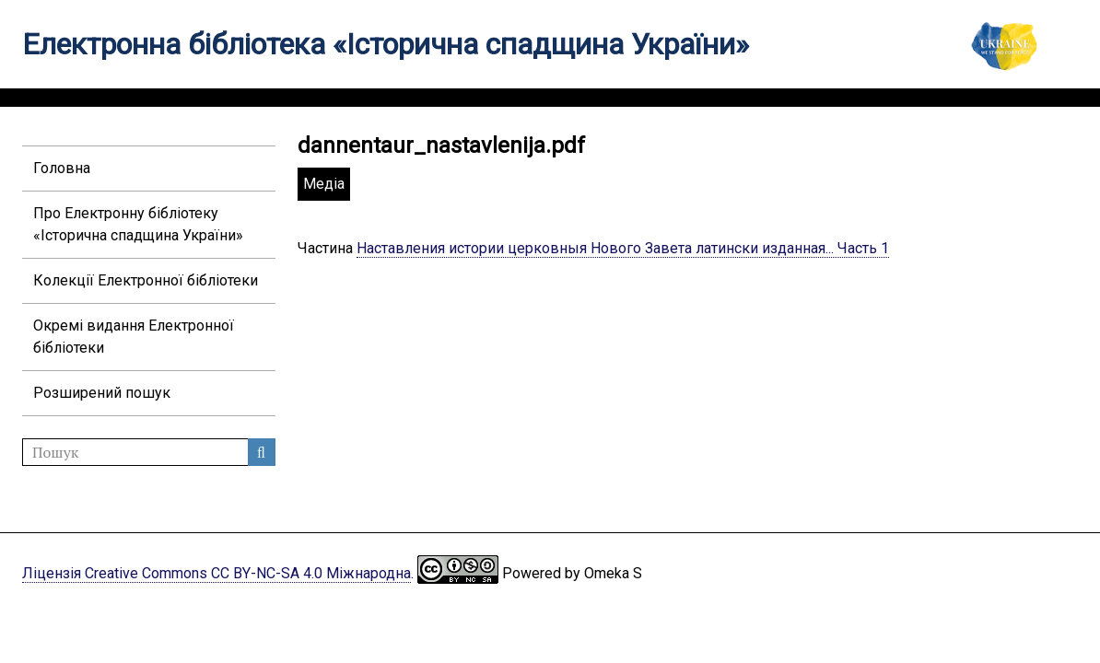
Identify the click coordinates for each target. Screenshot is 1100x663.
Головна (61, 168)
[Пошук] (148, 452)
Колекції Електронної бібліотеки (145, 280)
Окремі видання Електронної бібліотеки (133, 336)
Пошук (261, 452)
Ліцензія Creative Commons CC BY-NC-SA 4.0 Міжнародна (216, 573)
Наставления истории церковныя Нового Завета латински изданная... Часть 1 (623, 248)
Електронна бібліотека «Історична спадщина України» (385, 44)
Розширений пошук (101, 392)
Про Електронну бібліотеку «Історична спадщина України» (138, 224)
